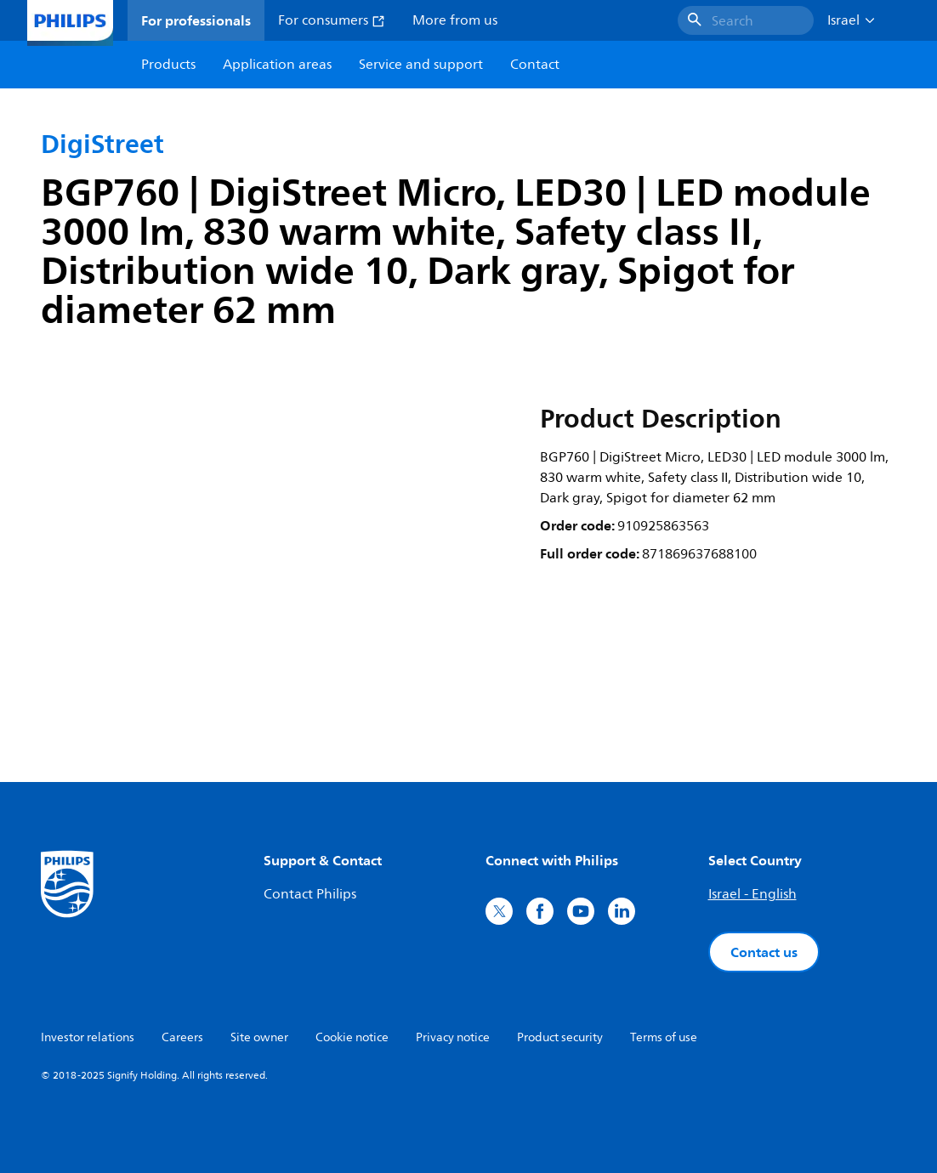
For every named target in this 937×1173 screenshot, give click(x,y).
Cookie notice (352, 1037)
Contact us (764, 952)
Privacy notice (453, 1037)
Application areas (277, 65)
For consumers (331, 20)
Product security (560, 1037)
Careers (182, 1037)
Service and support (421, 65)
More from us (454, 20)
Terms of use (663, 1037)
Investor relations (87, 1037)
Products (168, 65)
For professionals (196, 20)
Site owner (259, 1037)
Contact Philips (310, 894)
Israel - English (752, 894)
